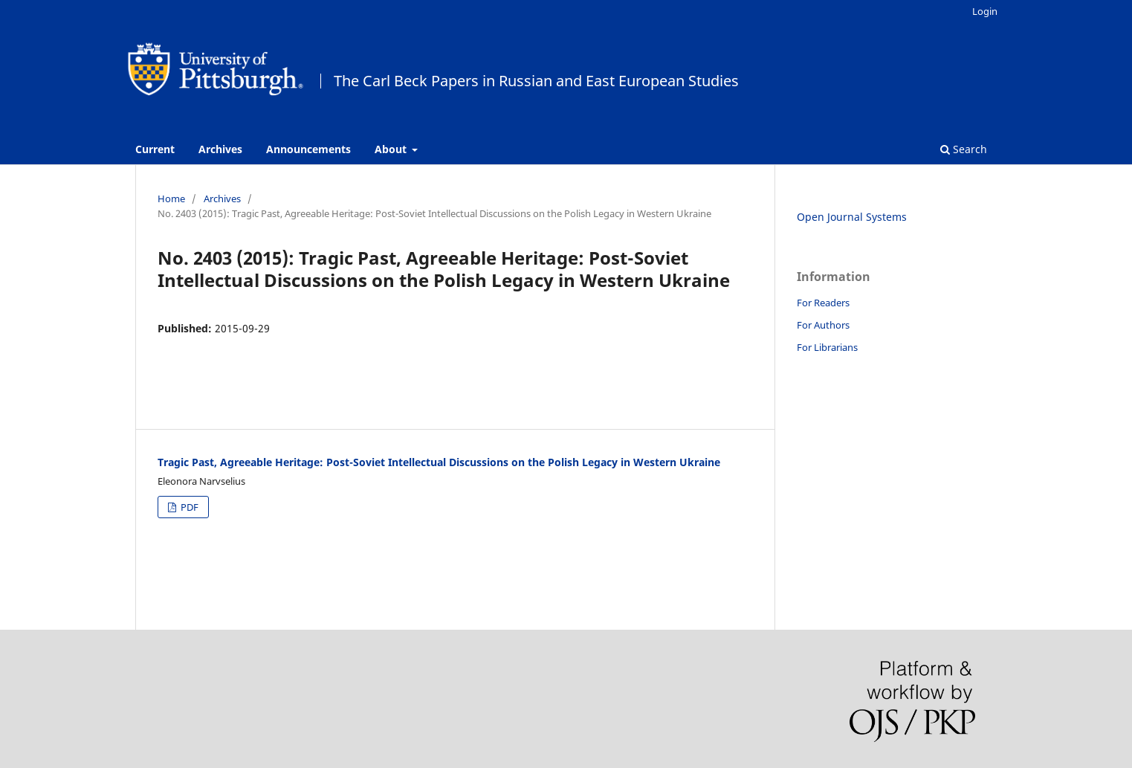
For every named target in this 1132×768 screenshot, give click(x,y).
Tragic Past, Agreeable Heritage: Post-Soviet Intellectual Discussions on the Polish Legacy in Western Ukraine (439, 462)
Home (171, 198)
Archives (220, 149)
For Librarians (827, 347)
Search (963, 149)
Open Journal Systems (852, 217)
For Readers (823, 302)
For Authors (823, 325)
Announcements (308, 149)
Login (984, 11)
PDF (188, 507)
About (392, 149)
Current (155, 149)
